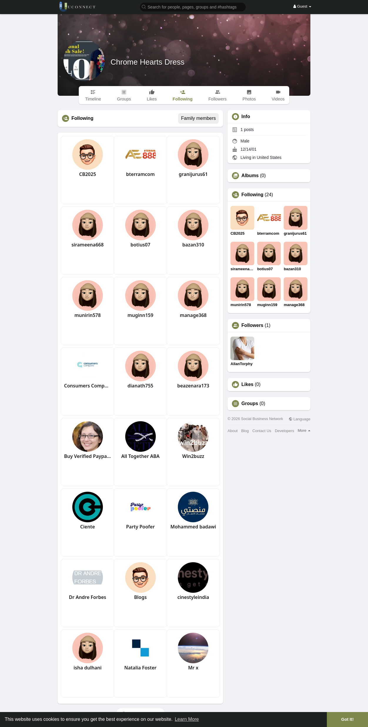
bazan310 (193, 244)
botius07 (140, 244)
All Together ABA (140, 456)
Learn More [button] (187, 719)
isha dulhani (87, 667)
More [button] (304, 430)
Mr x (193, 667)
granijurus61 (193, 174)
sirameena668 (87, 244)
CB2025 (87, 174)
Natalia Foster (140, 667)
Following (252, 194)
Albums (250, 175)
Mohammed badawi (193, 526)
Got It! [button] (347, 719)
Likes (247, 384)
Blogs (140, 597)
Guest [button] (302, 6)
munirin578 (87, 315)
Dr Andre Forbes (87, 597)
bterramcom (140, 174)
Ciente (87, 526)
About (232, 431)
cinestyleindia (193, 597)
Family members (198, 118)
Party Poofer (140, 526)
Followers (252, 325)
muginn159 (140, 315)
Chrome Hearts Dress (147, 62)
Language (299, 419)
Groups (249, 403)
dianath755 (140, 385)
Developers (284, 431)
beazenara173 (193, 385)
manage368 (193, 315)
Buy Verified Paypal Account (87, 456)
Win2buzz (193, 456)
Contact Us (261, 431)
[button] (193, 6)
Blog (245, 431)
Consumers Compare (87, 385)
